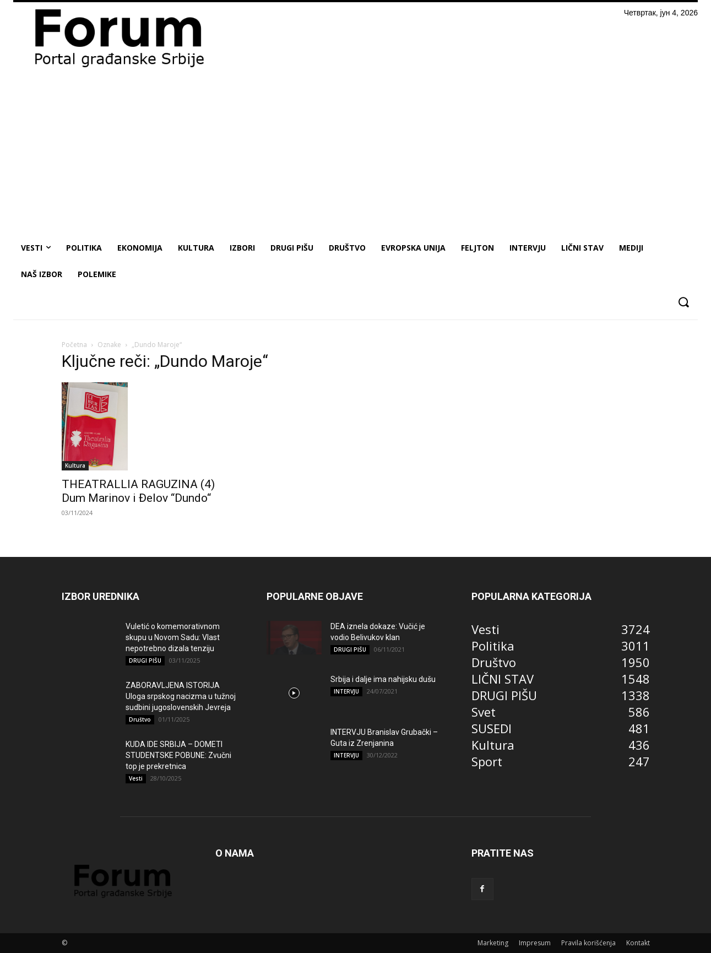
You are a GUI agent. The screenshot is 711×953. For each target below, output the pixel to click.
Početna (74, 344)
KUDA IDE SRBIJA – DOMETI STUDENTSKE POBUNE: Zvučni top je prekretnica (178, 755)
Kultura (75, 465)
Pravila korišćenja (588, 942)
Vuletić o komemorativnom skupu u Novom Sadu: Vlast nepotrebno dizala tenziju (173, 637)
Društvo (140, 719)
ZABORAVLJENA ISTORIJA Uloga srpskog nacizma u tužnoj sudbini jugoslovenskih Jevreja (181, 696)
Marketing (492, 942)
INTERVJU (346, 691)
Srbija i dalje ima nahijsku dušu (383, 679)
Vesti (136, 778)
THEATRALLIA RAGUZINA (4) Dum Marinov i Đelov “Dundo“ (138, 491)
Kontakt (638, 942)
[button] (683, 302)
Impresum (535, 942)
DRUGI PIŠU (145, 660)
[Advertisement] (355, 152)
